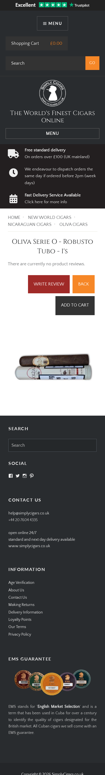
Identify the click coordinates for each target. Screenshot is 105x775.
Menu (55, 23)
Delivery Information (25, 612)
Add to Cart (75, 305)
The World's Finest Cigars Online (52, 117)
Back (83, 284)
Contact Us (17, 597)
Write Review (49, 284)
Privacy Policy (19, 634)
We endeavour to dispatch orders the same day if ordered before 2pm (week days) (60, 176)
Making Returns (21, 605)
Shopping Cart (25, 43)
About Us (16, 590)
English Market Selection (59, 706)
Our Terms (17, 627)
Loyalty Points (19, 619)
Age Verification (21, 582)
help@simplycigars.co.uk (28, 513)
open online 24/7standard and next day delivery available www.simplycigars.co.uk (41, 539)
